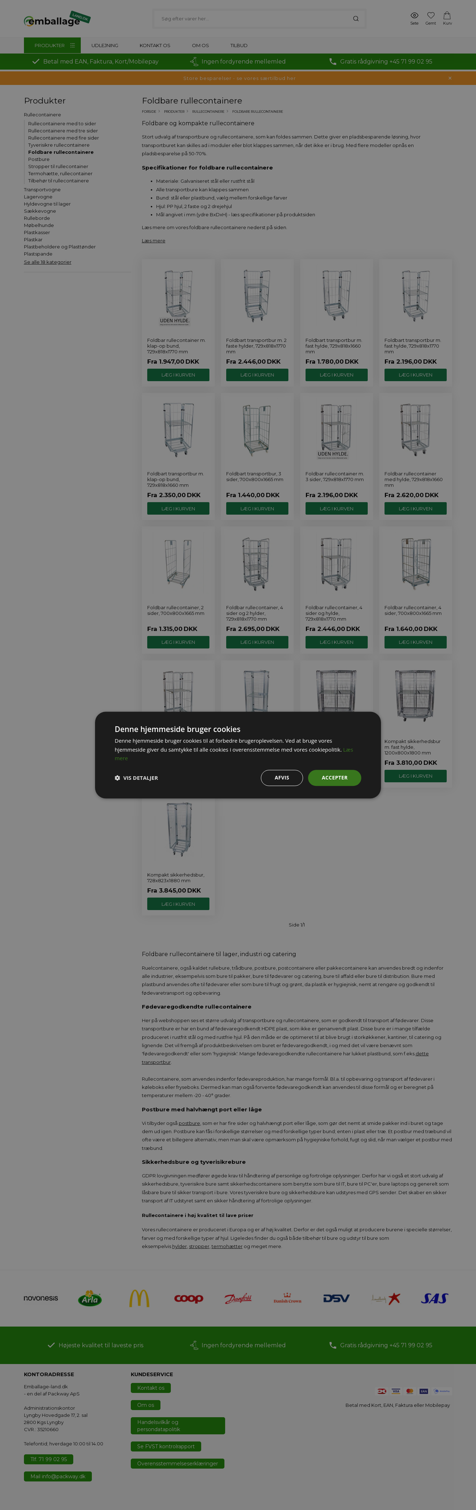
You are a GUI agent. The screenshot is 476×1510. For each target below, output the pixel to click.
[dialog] (238, 755)
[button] (136, 778)
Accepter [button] (335, 777)
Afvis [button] (282, 777)
